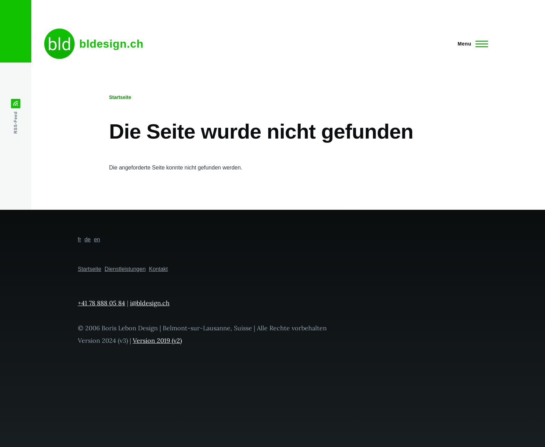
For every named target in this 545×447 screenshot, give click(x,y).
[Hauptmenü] (471, 44)
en (97, 239)
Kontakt (158, 269)
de (87, 239)
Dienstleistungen (125, 269)
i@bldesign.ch (150, 303)
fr (79, 239)
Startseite (120, 97)
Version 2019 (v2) (157, 341)
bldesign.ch (111, 44)
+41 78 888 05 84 (101, 303)
